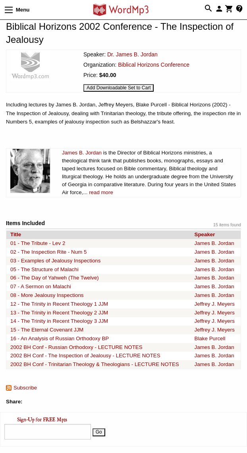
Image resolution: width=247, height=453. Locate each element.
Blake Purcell (210, 338)
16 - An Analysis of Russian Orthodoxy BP (59, 338)
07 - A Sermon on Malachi (40, 286)
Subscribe (25, 388)
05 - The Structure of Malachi (44, 269)
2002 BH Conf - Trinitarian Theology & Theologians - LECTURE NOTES (94, 364)
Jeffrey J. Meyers (215, 304)
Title (15, 234)
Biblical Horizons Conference (153, 65)
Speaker (205, 234)
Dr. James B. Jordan (132, 54)
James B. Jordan (82, 153)
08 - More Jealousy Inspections (46, 295)
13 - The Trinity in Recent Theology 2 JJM (59, 313)
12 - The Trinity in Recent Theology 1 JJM (59, 304)
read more (101, 192)
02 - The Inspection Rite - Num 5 (48, 252)
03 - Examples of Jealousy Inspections (55, 261)
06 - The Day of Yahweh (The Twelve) (54, 278)
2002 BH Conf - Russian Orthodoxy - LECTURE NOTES (76, 347)
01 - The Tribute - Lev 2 (37, 243)
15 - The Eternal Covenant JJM (46, 330)
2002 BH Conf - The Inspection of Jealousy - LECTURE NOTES (85, 356)
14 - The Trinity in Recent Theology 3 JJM (59, 321)
